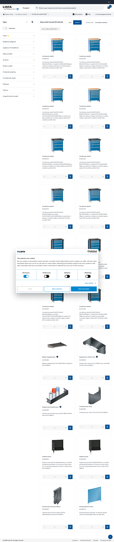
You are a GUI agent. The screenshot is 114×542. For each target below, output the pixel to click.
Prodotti (27, 8)
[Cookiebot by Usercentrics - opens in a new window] (89, 251)
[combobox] (69, 8)
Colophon (75, 540)
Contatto (95, 540)
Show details (89, 283)
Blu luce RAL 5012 (49, 29)
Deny (30, 289)
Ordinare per (89, 22)
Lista (70, 22)
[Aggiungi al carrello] (70, 76)
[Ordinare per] (98, 22)
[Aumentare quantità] (66, 76)
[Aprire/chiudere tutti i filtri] (27, 22)
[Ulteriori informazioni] (77, 14)
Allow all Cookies (83, 289)
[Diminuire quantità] (44, 76)
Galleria (77, 22)
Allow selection (57, 289)
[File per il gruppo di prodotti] (88, 14)
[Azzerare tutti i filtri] (32, 22)
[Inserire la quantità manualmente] (55, 76)
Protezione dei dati (85, 540)
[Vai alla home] (11, 8)
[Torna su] (110, 537)
